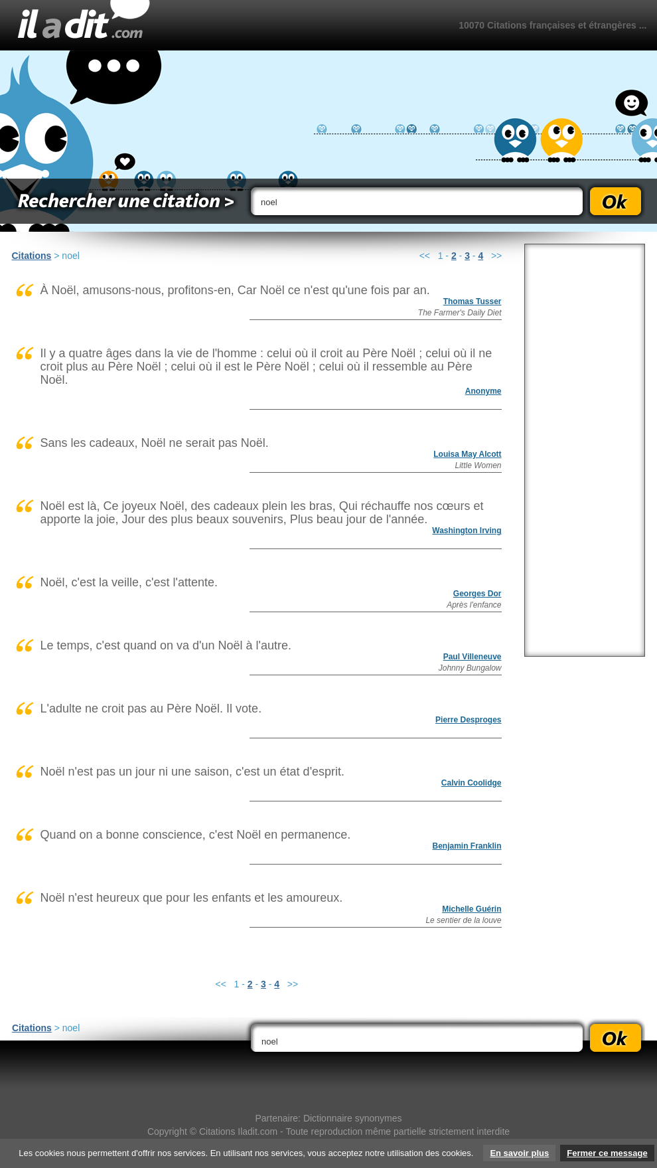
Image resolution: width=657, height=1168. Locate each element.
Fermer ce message (607, 1153)
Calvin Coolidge (471, 783)
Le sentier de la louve (463, 920)
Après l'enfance (474, 605)
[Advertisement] (585, 450)
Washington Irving (466, 530)
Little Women (478, 465)
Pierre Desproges (468, 719)
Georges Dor (477, 593)
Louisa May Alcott (467, 454)
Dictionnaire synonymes (352, 1118)
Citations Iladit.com (238, 1131)
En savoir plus (519, 1153)
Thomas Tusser (472, 301)
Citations (32, 255)
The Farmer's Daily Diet (460, 312)
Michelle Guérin (471, 909)
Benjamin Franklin (466, 846)
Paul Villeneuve (472, 656)
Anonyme (483, 391)
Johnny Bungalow (470, 668)
